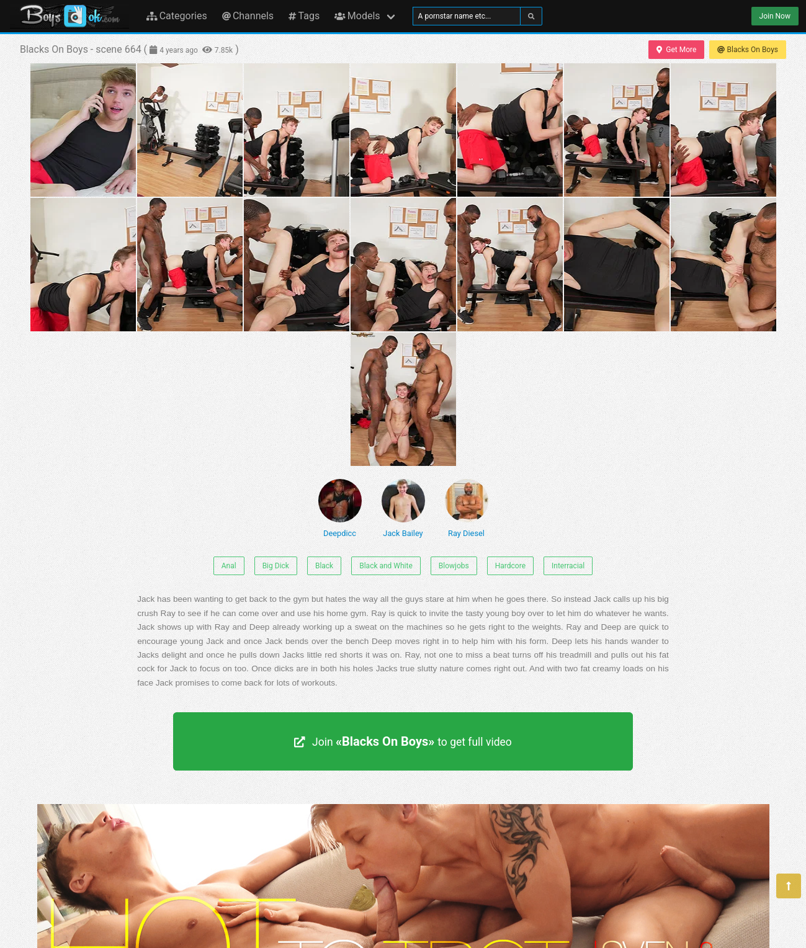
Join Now (774, 16)
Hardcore (510, 565)
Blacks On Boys (747, 49)
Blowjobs (454, 565)
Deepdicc (340, 508)
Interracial (568, 565)
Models (357, 16)
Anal (229, 565)
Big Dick (275, 565)
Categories (176, 16)
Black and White (386, 565)
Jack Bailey (403, 508)
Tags (304, 16)
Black (324, 565)
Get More (676, 49)
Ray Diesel (466, 508)
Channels (248, 16)
